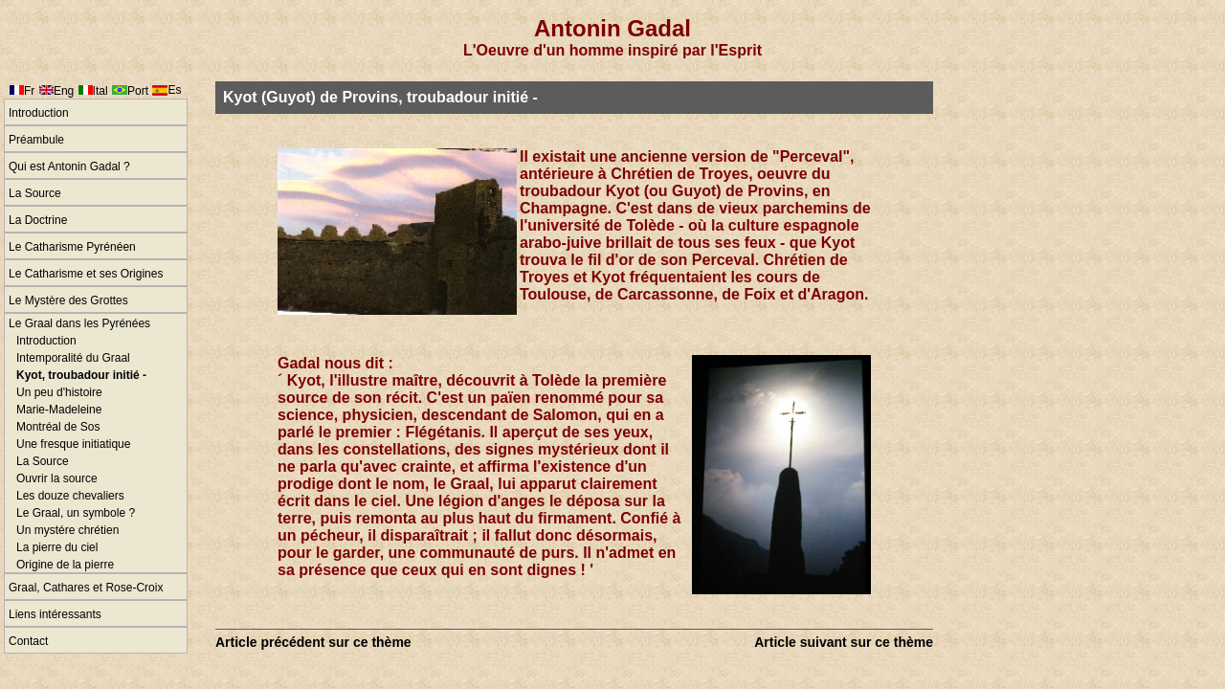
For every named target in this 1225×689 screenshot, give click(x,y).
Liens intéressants (55, 614)
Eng (64, 91)
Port (137, 91)
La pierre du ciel (57, 547)
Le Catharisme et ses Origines (86, 273)
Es (174, 90)
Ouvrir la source (57, 478)
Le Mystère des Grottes (68, 300)
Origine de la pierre (65, 564)
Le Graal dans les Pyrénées (79, 323)
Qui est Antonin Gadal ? (69, 166)
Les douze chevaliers (70, 495)
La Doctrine (38, 220)
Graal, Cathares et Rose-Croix (86, 587)
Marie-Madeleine (58, 409)
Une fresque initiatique (73, 444)
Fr (29, 91)
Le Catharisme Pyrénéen (72, 247)
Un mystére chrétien (67, 530)
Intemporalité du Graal (73, 358)
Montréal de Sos (58, 426)
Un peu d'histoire (59, 392)
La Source (35, 193)
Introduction (39, 113)
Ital (100, 91)
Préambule (36, 139)
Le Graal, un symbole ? (75, 513)
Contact (28, 641)
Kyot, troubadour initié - (81, 375)
